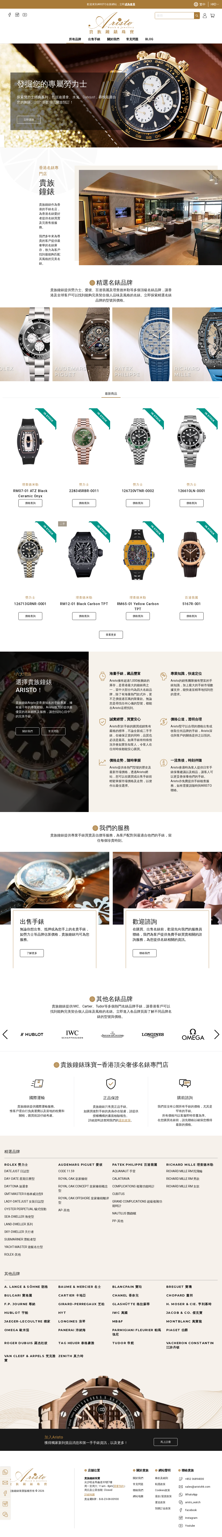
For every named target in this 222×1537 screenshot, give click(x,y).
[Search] (197, 15)
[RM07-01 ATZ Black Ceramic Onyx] (30, 441)
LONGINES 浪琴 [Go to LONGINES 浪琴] (71, 1321)
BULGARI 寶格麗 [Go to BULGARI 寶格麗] (18, 1295)
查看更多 (111, 634)
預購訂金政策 (163, 1508)
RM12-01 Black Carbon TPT (84, 604)
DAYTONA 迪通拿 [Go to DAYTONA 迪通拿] (16, 1186)
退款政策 (125, 1120)
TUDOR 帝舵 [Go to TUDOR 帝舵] (123, 1343)
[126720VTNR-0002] (138, 441)
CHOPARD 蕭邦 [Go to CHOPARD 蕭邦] (179, 1295)
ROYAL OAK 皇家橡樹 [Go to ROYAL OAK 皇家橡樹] (72, 1178)
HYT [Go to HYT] (62, 1313)
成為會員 (130, 4)
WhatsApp (191, 1494)
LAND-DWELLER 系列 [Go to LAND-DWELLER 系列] (18, 1224)
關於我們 (27, 731)
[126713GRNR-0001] (30, 554)
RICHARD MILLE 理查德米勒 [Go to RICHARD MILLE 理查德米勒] (190, 1165)
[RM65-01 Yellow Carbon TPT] (138, 554)
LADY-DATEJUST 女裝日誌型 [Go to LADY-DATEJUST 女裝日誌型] (24, 1201)
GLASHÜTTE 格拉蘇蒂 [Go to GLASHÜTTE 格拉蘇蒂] (131, 1304)
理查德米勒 (30, 484)
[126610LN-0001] (192, 441)
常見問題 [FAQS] (132, 39)
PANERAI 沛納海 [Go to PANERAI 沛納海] (72, 1330)
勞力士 (84, 484)
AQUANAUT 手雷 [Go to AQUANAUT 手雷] (123, 1171)
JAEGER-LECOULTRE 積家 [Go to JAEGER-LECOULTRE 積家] (27, 1321)
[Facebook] (9, 15)
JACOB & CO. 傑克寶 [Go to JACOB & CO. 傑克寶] (184, 1313)
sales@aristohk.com (197, 1486)
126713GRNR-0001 (30, 604)
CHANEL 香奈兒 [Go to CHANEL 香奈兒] (125, 1295)
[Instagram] (17, 15)
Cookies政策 (162, 1490)
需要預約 (119, 1486)
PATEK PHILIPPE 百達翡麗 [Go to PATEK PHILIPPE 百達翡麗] (134, 1165)
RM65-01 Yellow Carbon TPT (138, 606)
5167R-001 (191, 604)
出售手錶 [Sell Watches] (94, 39)
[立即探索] (29, 120)
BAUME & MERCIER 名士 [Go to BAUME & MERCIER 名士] (79, 1287)
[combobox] (174, 15)
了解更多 (32, 953)
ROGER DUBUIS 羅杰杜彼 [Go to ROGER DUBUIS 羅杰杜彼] (26, 1343)
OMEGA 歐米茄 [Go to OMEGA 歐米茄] (16, 1330)
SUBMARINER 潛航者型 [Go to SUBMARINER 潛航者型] (20, 1239)
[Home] (111, 23)
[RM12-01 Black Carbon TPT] (84, 554)
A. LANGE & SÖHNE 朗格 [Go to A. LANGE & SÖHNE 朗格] (26, 1287)
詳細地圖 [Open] (89, 1494)
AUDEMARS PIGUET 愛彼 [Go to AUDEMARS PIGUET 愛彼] (80, 1165)
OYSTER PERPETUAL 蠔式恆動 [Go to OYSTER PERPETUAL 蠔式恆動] (25, 1209)
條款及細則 (161, 1478)
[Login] (204, 15)
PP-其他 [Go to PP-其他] (117, 1221)
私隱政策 (160, 1484)
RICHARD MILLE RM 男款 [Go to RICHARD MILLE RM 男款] (182, 1178)
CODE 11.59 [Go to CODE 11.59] (66, 1171)
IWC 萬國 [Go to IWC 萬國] (120, 1313)
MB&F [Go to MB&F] (117, 1321)
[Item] (12, 137)
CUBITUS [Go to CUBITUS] (118, 1194)
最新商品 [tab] (111, 393)
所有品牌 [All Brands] (75, 39)
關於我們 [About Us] (113, 39)
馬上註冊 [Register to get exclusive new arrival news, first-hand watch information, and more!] (165, 1441)
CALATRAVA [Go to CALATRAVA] (121, 1178)
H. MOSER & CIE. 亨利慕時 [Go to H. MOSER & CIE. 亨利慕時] (189, 1304)
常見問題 (53, 731)
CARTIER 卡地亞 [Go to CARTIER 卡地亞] (72, 1295)
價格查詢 (30, 503)
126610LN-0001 (191, 491)
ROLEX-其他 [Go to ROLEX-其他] (12, 1254)
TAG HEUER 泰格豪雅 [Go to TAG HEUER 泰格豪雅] (76, 1343)
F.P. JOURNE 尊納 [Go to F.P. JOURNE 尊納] (20, 1304)
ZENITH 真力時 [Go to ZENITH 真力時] (70, 1356)
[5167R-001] (192, 554)
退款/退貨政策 (163, 1496)
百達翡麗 (191, 597)
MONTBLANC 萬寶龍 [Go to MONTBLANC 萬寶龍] (184, 1321)
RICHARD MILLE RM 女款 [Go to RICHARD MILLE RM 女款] (182, 1186)
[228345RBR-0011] (84, 441)
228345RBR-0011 (84, 491)
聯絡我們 (144, 953)
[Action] (5, 1514)
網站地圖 (138, 1496)
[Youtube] (25, 15)
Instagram (191, 1517)
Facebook (191, 1510)
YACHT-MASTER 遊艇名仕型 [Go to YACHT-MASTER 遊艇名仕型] (23, 1247)
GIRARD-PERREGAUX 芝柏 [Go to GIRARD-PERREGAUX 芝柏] (81, 1304)
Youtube (190, 1525)
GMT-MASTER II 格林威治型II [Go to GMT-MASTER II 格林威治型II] (23, 1194)
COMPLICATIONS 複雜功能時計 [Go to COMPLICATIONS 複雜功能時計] (133, 1186)
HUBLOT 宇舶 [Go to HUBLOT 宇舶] (16, 1313)
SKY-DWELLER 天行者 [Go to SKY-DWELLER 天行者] (19, 1231)
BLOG (149, 39)
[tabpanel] (111, 523)
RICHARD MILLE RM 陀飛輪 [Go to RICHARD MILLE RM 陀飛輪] (184, 1171)
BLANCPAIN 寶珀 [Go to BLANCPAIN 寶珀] (127, 1287)
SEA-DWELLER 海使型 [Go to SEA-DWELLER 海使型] (19, 1216)
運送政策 (160, 1502)
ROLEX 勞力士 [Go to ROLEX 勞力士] (16, 1165)
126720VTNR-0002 (138, 491)
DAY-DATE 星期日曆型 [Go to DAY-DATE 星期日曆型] (19, 1178)
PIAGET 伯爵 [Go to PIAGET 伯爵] (177, 1330)
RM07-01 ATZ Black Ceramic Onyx (30, 493)
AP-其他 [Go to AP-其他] (64, 1210)
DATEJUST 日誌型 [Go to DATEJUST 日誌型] (16, 1171)
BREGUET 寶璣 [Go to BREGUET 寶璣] (179, 1287)
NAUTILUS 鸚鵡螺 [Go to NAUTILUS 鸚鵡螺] (124, 1213)
